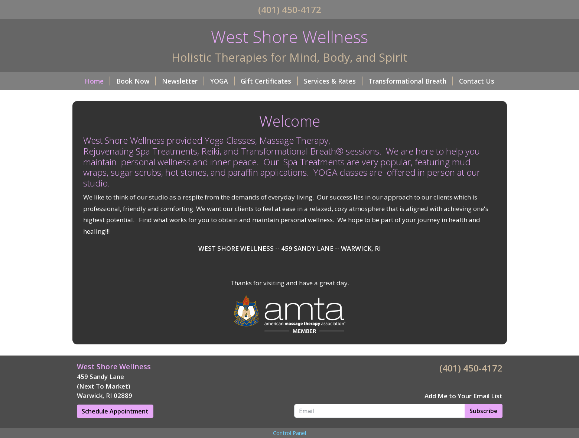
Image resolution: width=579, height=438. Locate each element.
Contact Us (476, 81)
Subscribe (483, 411)
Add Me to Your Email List (463, 396)
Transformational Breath (410, 81)
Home (97, 81)
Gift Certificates (269, 81)
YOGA (222, 81)
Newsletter (183, 81)
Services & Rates (333, 81)
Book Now (136, 81)
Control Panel (289, 433)
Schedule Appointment (115, 411)
